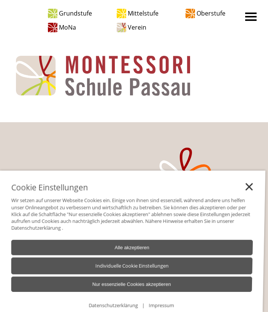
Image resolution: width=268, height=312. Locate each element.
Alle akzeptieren (118, 256)
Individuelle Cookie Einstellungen (117, 273)
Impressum (140, 307)
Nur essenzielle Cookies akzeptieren (116, 289)
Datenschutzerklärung (33, 238)
